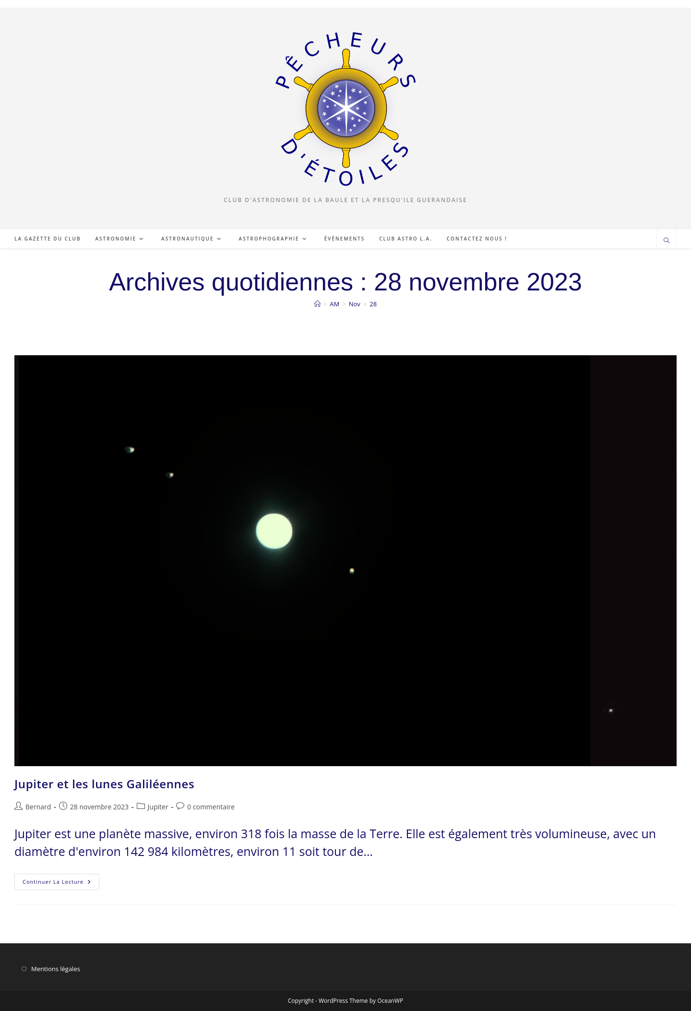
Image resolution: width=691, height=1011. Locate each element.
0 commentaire (211, 806)
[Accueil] (317, 304)
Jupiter (158, 806)
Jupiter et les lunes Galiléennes (104, 784)
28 (373, 304)
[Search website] (666, 241)
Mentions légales (55, 968)
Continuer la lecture (61, 883)
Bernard (38, 806)
